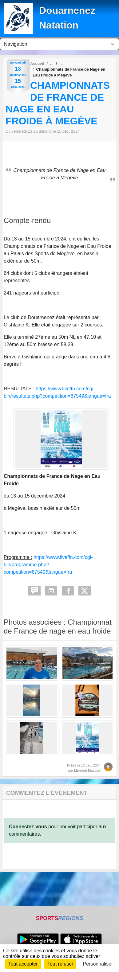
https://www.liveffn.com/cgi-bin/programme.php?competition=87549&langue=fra (48, 565)
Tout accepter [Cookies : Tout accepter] (23, 963)
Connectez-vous (28, 826)
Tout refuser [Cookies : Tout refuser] (60, 963)
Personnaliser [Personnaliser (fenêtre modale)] (98, 963)
